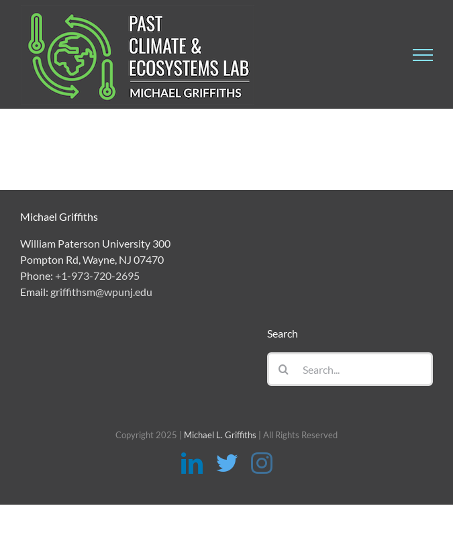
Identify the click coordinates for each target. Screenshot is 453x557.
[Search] (284, 369)
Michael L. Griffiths (220, 434)
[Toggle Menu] (423, 55)
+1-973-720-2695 (97, 275)
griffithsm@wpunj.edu (101, 291)
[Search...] (350, 369)
